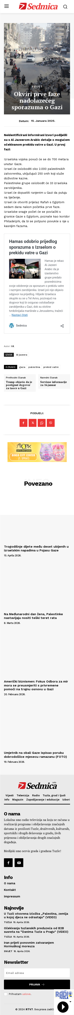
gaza (22, 367)
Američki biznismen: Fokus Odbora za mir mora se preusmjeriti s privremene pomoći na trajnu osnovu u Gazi (36, 685)
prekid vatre (51, 367)
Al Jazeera (21, 354)
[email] (37, 973)
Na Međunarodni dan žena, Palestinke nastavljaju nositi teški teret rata (33, 616)
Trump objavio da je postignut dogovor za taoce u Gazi (19, 385)
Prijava (37, 984)
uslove (26, 994)
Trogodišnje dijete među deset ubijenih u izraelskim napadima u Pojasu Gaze (36, 548)
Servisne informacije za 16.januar (53, 384)
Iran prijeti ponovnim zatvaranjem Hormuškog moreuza (29, 944)
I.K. (12, 346)
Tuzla (8, 922)
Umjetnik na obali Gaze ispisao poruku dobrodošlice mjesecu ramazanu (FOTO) (35, 754)
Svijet (37, 86)
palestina (34, 367)
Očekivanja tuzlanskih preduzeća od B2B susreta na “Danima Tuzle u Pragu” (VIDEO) (36, 930)
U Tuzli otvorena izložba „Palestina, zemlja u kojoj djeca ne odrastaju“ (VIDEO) (36, 915)
